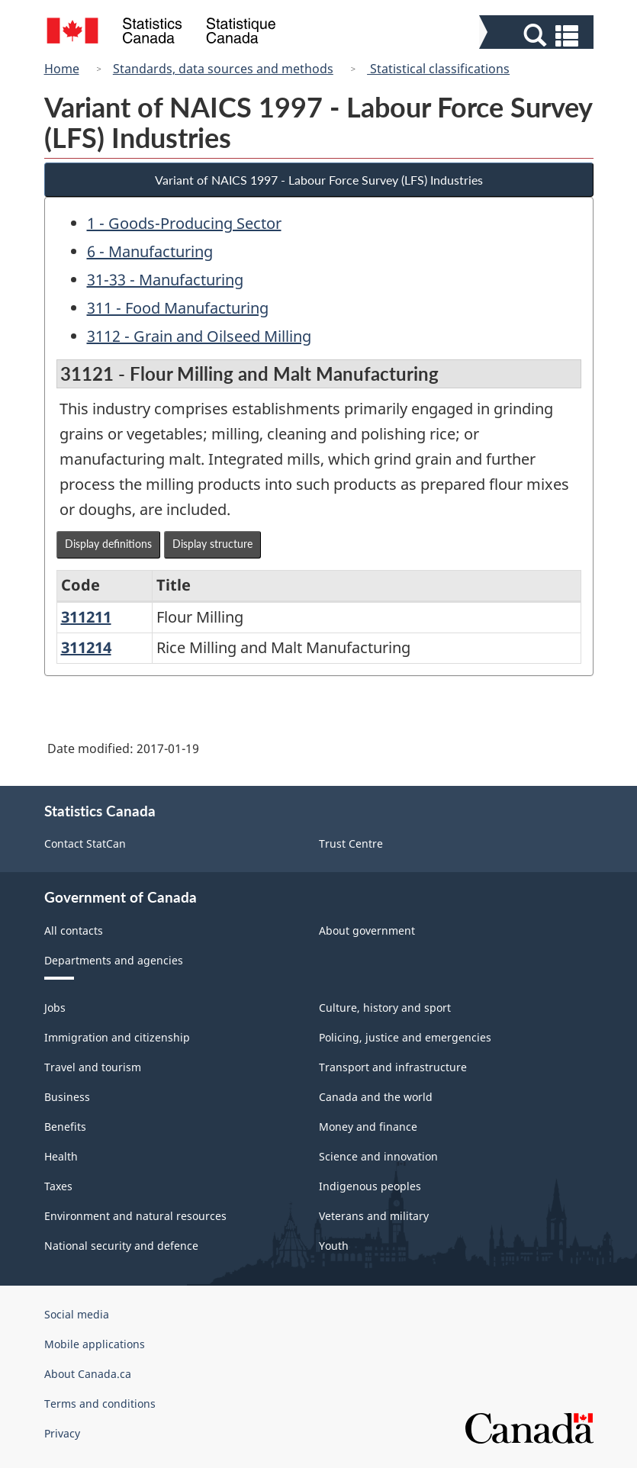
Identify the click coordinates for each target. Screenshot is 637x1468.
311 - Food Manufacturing (178, 308)
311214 (86, 647)
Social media (76, 1314)
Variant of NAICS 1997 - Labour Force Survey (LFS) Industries (319, 179)
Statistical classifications (438, 68)
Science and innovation (378, 1156)
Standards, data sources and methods (223, 68)
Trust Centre (351, 843)
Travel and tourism (92, 1067)
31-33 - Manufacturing (165, 279)
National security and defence (121, 1245)
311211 (86, 617)
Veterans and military (374, 1216)
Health (61, 1156)
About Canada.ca (87, 1374)
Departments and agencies (113, 960)
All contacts (73, 930)
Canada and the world (376, 1097)
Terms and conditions (100, 1403)
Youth (334, 1245)
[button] (538, 35)
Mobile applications (94, 1344)
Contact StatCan (85, 843)
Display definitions (108, 543)
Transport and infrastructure (393, 1067)
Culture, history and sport (385, 1007)
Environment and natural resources (135, 1216)
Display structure (212, 543)
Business (67, 1097)
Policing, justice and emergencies (405, 1037)
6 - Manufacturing (150, 251)
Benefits (65, 1126)
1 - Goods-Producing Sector (184, 223)
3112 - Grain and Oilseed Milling (199, 336)
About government (367, 930)
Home (61, 68)
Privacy (62, 1433)
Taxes (58, 1186)
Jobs (55, 1007)
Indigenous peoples (370, 1186)
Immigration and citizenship (117, 1037)
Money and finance (368, 1126)
